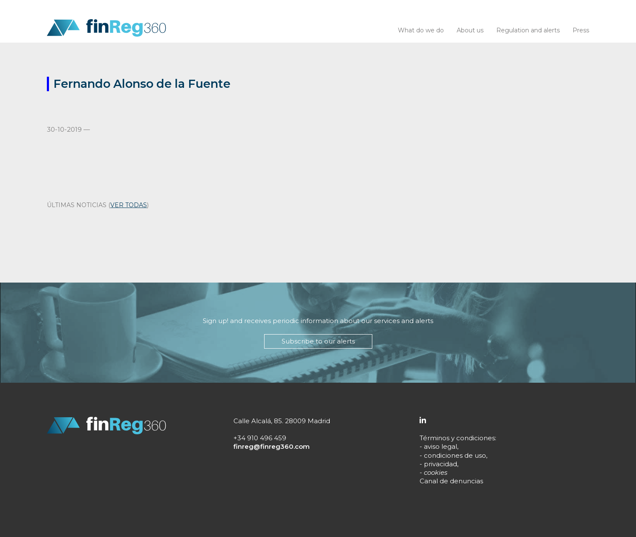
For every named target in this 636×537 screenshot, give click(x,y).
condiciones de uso (455, 455)
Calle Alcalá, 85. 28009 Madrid (281, 421)
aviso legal (440, 446)
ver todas (128, 205)
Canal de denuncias (451, 481)
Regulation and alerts (528, 30)
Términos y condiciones (457, 438)
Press (581, 30)
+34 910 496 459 (259, 438)
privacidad (440, 464)
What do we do (421, 30)
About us (470, 30)
